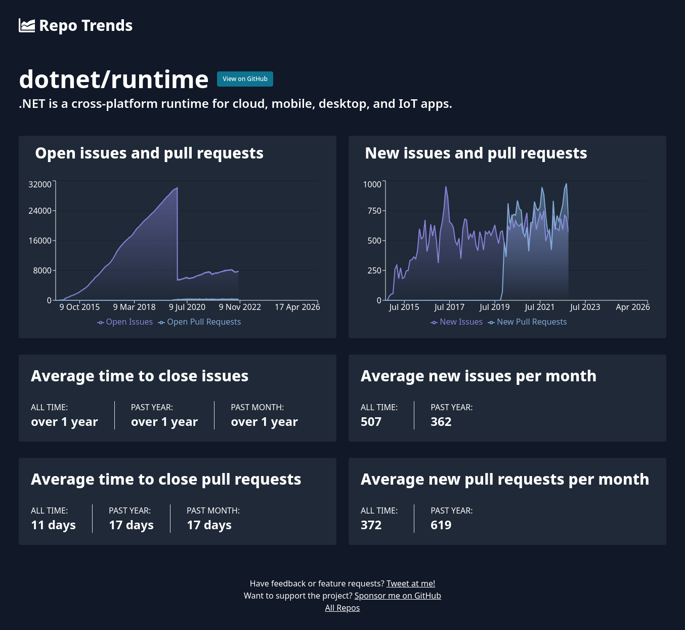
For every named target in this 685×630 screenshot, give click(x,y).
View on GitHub (245, 78)
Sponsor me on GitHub (398, 595)
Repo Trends (76, 25)
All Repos (342, 607)
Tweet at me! (411, 583)
